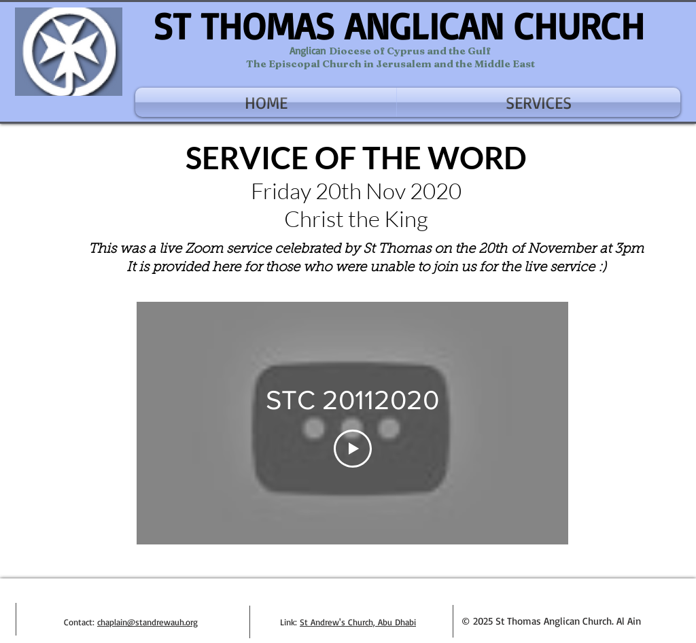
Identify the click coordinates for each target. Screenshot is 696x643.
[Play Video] (353, 449)
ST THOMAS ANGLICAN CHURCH (398, 25)
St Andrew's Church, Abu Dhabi (358, 621)
